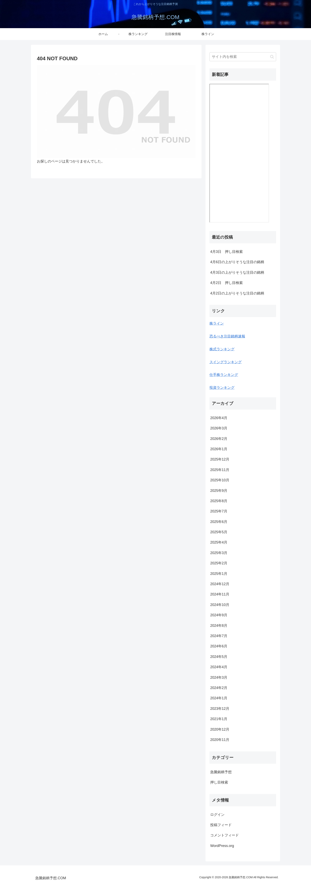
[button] (272, 56)
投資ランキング (221, 388)
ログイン (217, 815)
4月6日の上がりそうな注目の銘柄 (237, 262)
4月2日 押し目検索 (226, 283)
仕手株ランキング (223, 375)
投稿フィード (221, 825)
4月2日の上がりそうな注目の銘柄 (237, 293)
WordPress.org (222, 846)
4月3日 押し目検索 (226, 252)
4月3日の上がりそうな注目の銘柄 (237, 272)
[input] (242, 56)
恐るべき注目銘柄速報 (227, 336)
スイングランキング (225, 362)
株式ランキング (221, 349)
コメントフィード (224, 835)
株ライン (216, 323)
